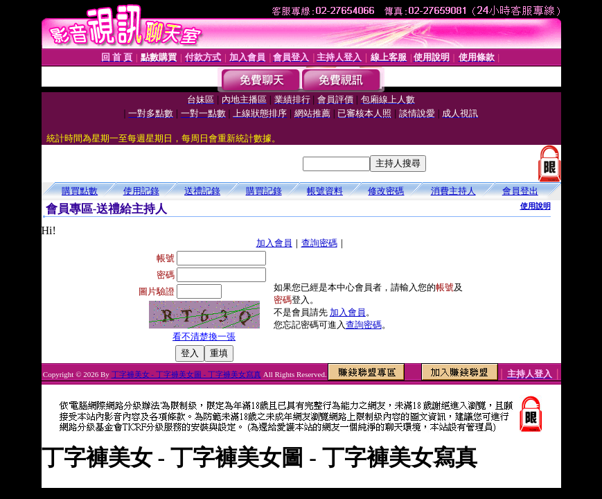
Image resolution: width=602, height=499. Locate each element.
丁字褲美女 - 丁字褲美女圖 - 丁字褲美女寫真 (186, 374)
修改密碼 (386, 191)
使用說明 (535, 206)
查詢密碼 (319, 243)
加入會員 (274, 243)
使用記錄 (141, 191)
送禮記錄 (202, 191)
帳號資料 (325, 191)
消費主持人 (453, 191)
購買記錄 (264, 191)
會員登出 (520, 191)
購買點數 (80, 191)
